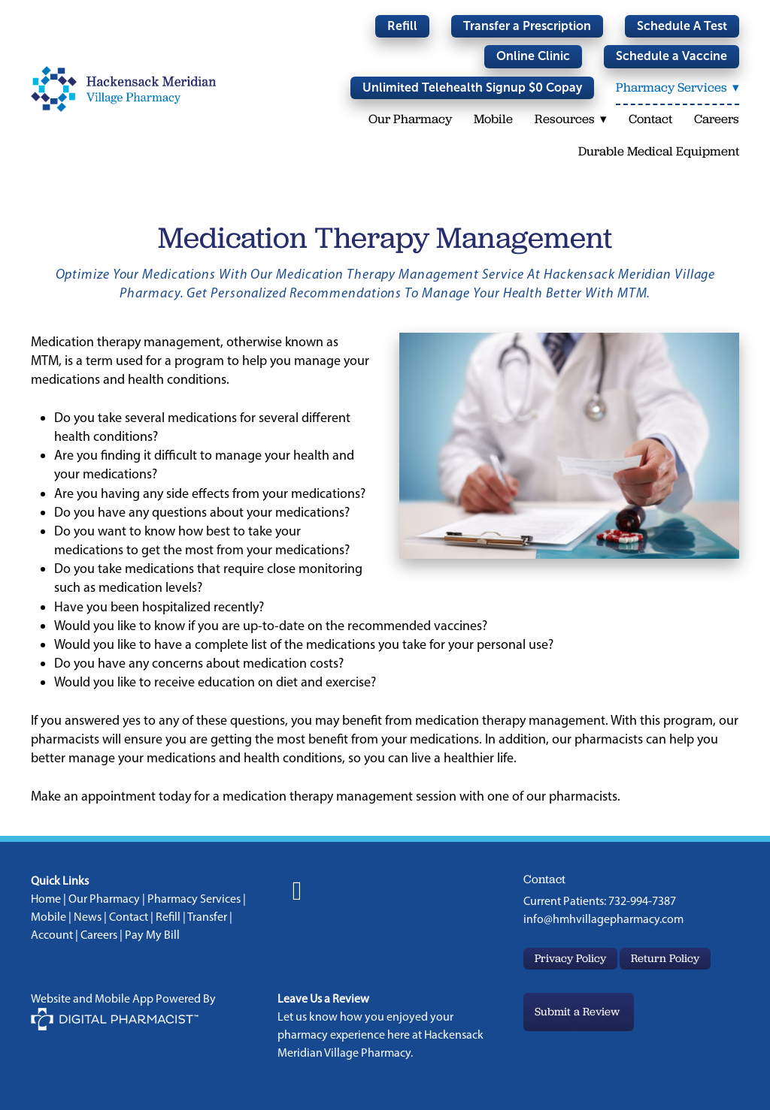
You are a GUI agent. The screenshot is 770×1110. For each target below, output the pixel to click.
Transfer (207, 916)
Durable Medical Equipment (658, 150)
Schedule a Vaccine (671, 56)
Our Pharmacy (409, 118)
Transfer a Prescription (527, 26)
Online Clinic (533, 56)
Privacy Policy (570, 958)
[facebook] (297, 892)
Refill (402, 26)
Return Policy (665, 958)
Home (46, 898)
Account (52, 935)
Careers (716, 118)
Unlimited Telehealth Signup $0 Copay (471, 87)
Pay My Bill (152, 935)
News (88, 916)
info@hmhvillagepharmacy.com (603, 919)
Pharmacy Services (194, 898)
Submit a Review (579, 1011)
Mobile (492, 118)
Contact (650, 118)
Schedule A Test (682, 26)
